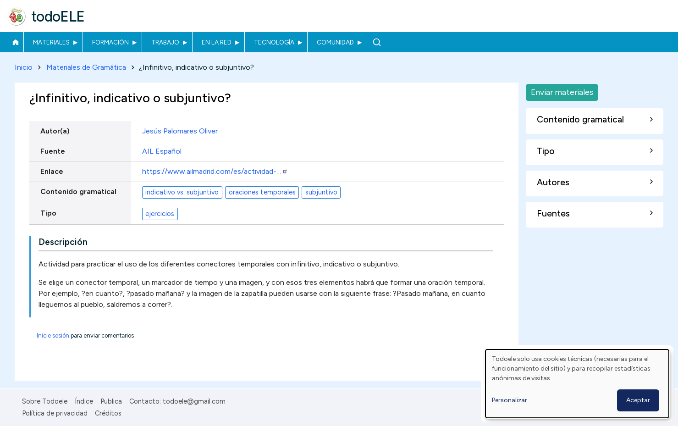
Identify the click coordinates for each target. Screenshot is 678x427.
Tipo (48, 213)
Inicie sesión (53, 336)
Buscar (377, 42)
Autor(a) (55, 131)
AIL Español (162, 151)
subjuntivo (321, 192)
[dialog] (577, 383)
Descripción (63, 242)
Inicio (15, 42)
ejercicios (159, 214)
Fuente (52, 151)
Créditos (108, 413)
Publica (111, 401)
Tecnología (274, 42)
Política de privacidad (55, 413)
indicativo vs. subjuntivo (182, 192)
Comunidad (335, 42)
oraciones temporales (262, 192)
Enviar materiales (562, 92)
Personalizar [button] (509, 400)
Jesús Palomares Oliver (180, 131)
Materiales (51, 42)
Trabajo (165, 42)
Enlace (51, 171)
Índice (84, 401)
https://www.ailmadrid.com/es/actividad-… (215, 171)
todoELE (58, 16)
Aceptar (638, 400)
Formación (110, 42)
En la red (217, 42)
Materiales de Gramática (86, 67)
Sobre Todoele (44, 401)
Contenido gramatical (78, 191)
